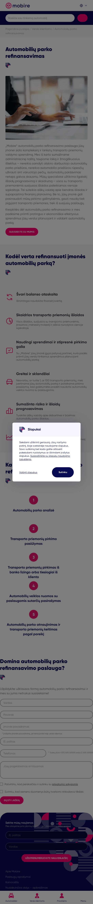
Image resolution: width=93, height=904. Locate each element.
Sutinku (63, 472)
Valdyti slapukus (28, 472)
